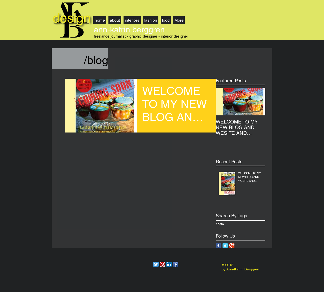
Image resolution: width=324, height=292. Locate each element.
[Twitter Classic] (225, 245)
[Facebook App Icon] (175, 264)
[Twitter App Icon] (156, 264)
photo (220, 224)
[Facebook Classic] (218, 245)
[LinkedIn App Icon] (169, 264)
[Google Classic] (231, 245)
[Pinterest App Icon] (162, 264)
